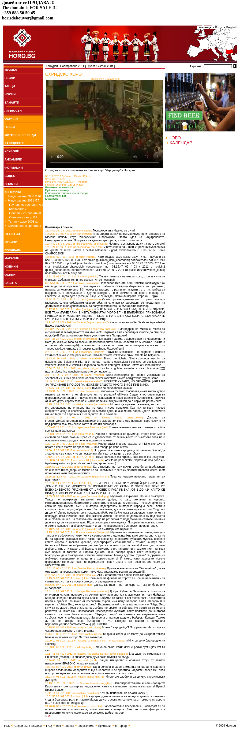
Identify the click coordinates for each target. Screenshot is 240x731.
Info (58, 725)
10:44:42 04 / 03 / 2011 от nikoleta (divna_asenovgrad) (76, 243)
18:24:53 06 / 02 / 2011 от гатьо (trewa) (68, 666)
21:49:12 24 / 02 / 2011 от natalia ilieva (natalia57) (74, 381)
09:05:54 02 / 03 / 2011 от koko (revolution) (71, 283)
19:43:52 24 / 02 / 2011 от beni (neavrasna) (72, 391)
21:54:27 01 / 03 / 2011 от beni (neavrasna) (73, 299)
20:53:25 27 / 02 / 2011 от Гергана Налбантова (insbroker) (81, 329)
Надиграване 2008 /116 (24, 196)
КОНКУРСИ (12, 192)
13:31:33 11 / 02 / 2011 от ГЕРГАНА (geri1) (71, 483)
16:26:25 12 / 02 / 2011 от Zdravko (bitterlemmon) (77, 476)
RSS (7, 725)
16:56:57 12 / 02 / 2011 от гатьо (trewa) (68, 466)
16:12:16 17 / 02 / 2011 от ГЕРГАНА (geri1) (70, 456)
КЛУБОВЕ (11, 151)
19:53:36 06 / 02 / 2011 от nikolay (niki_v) (69, 647)
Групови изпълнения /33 (26, 204)
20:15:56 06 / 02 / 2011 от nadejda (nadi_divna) (73, 627)
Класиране (51, 198)
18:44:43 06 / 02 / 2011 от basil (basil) (71, 660)
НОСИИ (10, 94)
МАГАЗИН (11, 258)
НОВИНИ (11, 266)
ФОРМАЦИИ (13, 167)
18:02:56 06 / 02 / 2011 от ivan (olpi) (66, 696)
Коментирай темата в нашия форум (66, 193)
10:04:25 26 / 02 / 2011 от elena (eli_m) (71, 368)
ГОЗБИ (9, 127)
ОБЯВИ (9, 274)
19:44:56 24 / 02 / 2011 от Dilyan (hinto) (68, 388)
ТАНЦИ (9, 86)
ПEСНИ (9, 78)
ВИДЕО (9, 176)
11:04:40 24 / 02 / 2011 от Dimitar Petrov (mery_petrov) (94, 417)
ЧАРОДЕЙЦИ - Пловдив (72, 181)
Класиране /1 (18, 209)
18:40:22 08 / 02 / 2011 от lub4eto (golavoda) (71, 529)
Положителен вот (55, 195)
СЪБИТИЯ (12, 234)
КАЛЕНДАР (181, 143)
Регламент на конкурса (59, 187)
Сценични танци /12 (23, 217)
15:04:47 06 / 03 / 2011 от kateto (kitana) (68, 230)
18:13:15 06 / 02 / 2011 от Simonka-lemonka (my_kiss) (78, 683)
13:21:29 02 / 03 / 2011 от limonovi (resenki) (71, 276)
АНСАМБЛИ (13, 159)
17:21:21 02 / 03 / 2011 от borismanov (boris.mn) (73, 247)
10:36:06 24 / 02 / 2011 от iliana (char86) (69, 434)
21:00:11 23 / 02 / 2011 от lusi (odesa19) (69, 450)
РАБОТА (10, 283)
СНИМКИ (11, 184)
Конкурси (52, 66)
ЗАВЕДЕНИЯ (14, 143)
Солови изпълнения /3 (25, 213)
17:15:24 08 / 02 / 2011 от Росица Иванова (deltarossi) (77, 532)
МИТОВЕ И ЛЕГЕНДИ (20, 135)
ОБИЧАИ (11, 118)
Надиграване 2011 (72, 66)
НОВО (175, 138)
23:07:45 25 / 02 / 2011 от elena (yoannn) (74, 374)
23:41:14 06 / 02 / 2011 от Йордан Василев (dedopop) (77, 591)
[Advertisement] (100, 219)
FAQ (49, 725)
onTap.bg (121, 725)
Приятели (104, 725)
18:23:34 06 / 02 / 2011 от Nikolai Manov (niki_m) (75, 676)
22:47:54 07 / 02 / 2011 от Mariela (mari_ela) (71, 575)
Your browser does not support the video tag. (104, 124)
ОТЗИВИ (10, 242)
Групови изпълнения (100, 66)
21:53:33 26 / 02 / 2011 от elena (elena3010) (73, 358)
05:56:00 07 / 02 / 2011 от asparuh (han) (69, 584)
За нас (69, 725)
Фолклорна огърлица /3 (24, 226)
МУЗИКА (10, 69)
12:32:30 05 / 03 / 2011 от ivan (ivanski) (68, 233)
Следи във (28, 725)
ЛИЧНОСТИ (13, 110)
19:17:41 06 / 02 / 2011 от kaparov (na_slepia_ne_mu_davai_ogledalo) (86, 653)
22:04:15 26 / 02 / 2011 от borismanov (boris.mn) (75, 352)
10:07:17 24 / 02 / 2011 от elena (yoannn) (71, 443)
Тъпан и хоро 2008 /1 (23, 221)
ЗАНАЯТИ (11, 102)
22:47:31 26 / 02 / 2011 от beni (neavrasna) (71, 338)
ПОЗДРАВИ (13, 250)
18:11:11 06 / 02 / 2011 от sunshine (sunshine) (72, 693)
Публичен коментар (57, 190)
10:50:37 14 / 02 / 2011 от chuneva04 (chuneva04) (74, 460)
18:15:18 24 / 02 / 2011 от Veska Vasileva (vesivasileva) (77, 404)
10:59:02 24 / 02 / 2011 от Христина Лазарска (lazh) (76, 427)
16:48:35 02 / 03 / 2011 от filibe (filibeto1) (71, 256)
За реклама (86, 725)
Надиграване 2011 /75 (23, 200)
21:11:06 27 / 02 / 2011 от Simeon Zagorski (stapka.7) (77, 322)
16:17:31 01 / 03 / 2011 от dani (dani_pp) (69, 309)
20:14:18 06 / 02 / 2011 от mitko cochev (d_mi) (73, 634)
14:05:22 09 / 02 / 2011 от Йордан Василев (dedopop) (77, 496)
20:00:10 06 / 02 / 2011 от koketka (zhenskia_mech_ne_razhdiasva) (85, 640)
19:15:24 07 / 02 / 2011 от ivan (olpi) (66, 578)
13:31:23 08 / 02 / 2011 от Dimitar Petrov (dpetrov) (75, 568)
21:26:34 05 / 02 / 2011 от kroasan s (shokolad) (73, 706)
